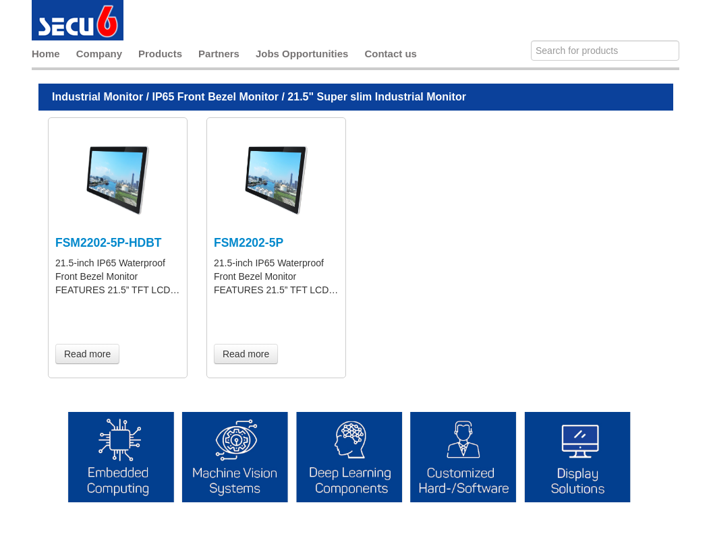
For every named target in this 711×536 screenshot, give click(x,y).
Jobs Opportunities (302, 53)
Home (46, 53)
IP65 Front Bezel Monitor (215, 96)
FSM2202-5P (248, 242)
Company (99, 53)
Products (160, 53)
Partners (218, 53)
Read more (87, 354)
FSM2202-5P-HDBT (108, 242)
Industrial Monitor (97, 96)
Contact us (390, 53)
